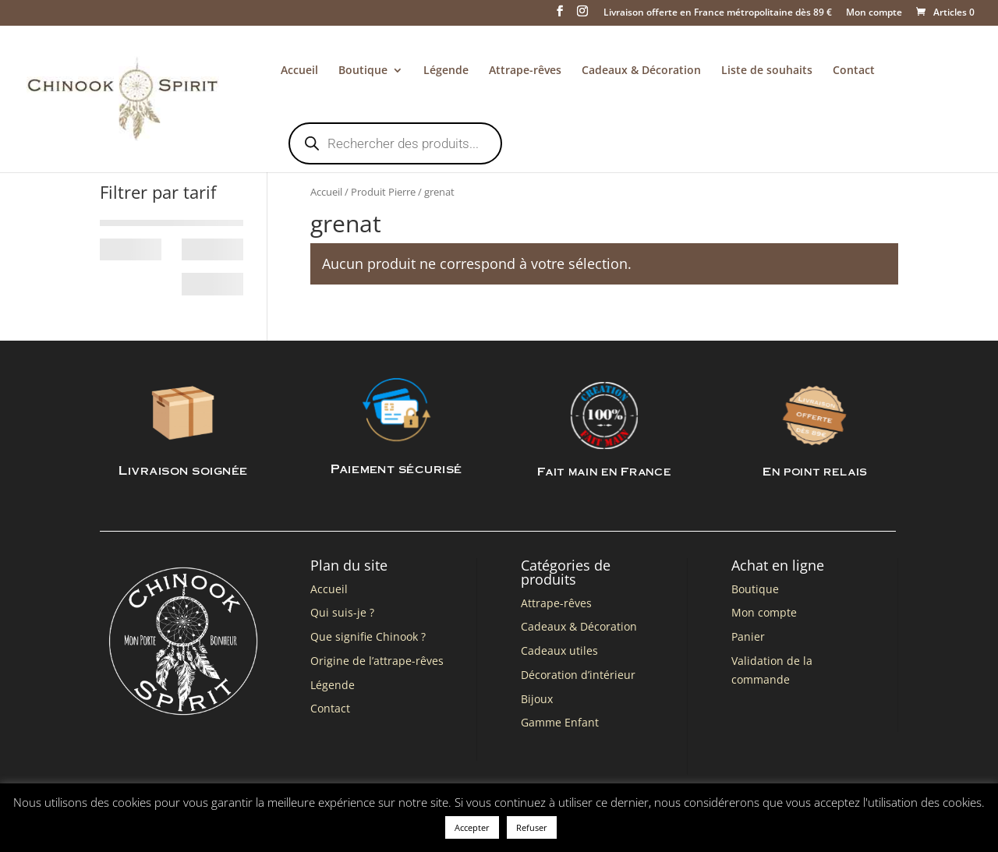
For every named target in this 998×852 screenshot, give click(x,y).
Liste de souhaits (766, 71)
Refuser (531, 827)
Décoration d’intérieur (578, 674)
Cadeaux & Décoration (641, 71)
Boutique (363, 71)
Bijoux (537, 698)
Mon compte (874, 13)
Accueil (299, 71)
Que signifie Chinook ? (368, 636)
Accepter (472, 827)
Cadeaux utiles (559, 650)
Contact (854, 71)
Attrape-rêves (525, 71)
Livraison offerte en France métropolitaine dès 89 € (717, 13)
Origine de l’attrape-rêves (377, 660)
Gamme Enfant (560, 722)
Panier (748, 636)
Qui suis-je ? (342, 612)
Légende (446, 71)
